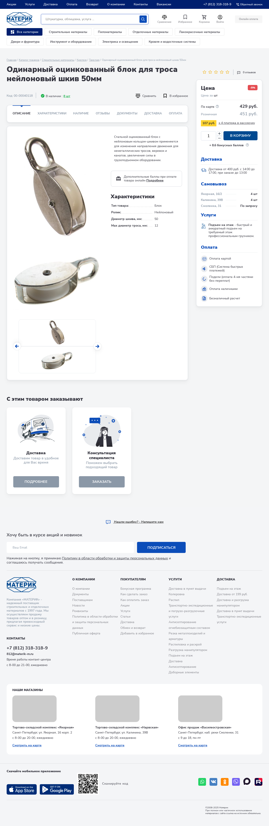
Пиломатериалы (110, 32)
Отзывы (103, 113)
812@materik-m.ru (20, 654)
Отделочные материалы (150, 32)
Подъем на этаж (181, 656)
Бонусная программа (135, 589)
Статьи (125, 616)
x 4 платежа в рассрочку (237, 123)
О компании (116, 4)
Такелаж (94, 60)
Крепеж (82, 60)
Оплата (72, 4)
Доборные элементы (184, 672)
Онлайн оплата (248, 19)
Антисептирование (182, 667)
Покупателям (133, 579)
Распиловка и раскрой (185, 644)
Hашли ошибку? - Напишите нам (134, 522)
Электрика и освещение (120, 42)
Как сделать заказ (133, 594)
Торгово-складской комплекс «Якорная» (43, 727)
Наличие (81, 113)
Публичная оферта (86, 633)
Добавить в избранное (137, 633)
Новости (78, 605)
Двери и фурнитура (25, 42)
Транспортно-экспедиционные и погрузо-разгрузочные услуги (191, 611)
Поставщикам (82, 600)
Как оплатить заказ (134, 600)
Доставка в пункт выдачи (187, 589)
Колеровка (177, 594)
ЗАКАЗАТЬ (101, 481)
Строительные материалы (68, 32)
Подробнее (155, 180)
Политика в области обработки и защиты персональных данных (95, 622)
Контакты (141, 4)
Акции (11, 4)
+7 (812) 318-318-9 (217, 4)
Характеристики (52, 113)
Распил (174, 600)
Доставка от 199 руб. (232, 594)
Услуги (30, 4)
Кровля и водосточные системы (172, 42)
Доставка (51, 4)
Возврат (92, 4)
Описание (22, 113)
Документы (127, 113)
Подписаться (161, 547)
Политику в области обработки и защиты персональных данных (115, 558)
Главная (11, 60)
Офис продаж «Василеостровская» (204, 727)
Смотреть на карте (27, 745)
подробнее (36, 481)
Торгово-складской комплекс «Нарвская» (126, 727)
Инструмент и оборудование (71, 42)
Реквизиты (80, 611)
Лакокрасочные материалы (199, 32)
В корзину (240, 135)
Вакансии (164, 4)
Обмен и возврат (132, 628)
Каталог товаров (29, 60)
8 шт (66, 96)
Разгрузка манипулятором (188, 650)
